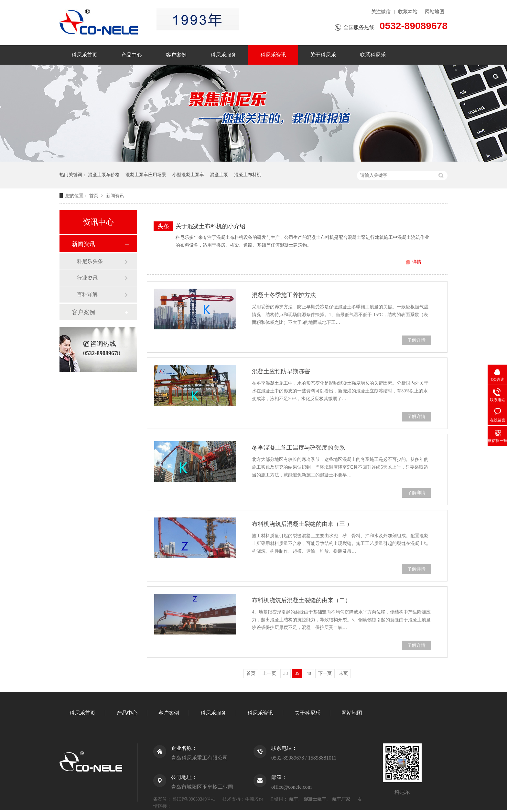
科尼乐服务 (223, 55)
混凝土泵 (219, 174)
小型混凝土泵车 (188, 174)
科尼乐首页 (84, 55)
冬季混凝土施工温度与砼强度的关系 (298, 447)
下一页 (325, 673)
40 (309, 673)
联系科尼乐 (373, 55)
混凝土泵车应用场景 (145, 174)
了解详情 (416, 340)
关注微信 (381, 11)
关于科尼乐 (323, 55)
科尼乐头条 (90, 261)
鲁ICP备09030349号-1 (194, 799)
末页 (343, 673)
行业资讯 (87, 278)
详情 (416, 262)
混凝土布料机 (247, 174)
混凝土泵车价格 (104, 174)
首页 (94, 195)
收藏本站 (407, 11)
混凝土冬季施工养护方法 (284, 295)
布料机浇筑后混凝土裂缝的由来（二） (301, 600)
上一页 (269, 673)
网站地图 (434, 11)
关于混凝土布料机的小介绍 (210, 226)
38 (285, 673)
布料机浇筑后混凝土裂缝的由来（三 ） (302, 524)
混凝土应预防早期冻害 (281, 371)
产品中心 (131, 55)
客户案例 (176, 55)
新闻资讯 (115, 195)
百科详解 (87, 294)
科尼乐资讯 (273, 55)
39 (297, 673)
